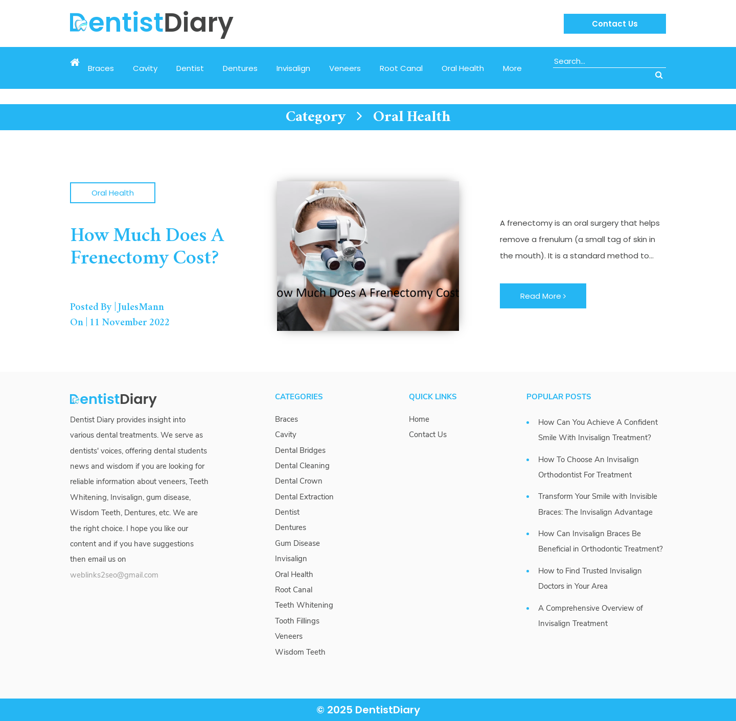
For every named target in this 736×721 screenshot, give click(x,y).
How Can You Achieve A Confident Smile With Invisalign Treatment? (598, 430)
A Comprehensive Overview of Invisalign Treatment (590, 616)
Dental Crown (299, 481)
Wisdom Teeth (300, 652)
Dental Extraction (304, 497)
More (512, 68)
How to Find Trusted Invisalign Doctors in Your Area (590, 578)
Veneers (345, 68)
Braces (101, 68)
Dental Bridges (300, 450)
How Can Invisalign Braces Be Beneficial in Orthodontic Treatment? (600, 541)
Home (419, 419)
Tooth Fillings (297, 621)
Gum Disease (297, 543)
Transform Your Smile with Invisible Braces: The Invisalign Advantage (597, 504)
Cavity (145, 68)
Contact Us (615, 23)
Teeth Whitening (304, 605)
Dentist (190, 68)
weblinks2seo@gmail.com (114, 575)
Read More (543, 296)
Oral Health (463, 68)
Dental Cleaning (302, 466)
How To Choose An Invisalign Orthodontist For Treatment (588, 467)
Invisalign (293, 68)
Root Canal (401, 68)
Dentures (240, 68)
